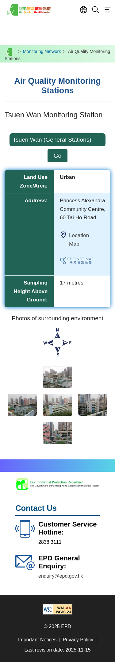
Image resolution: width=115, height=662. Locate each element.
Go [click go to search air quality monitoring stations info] (58, 155)
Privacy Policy (78, 639)
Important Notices (37, 639)
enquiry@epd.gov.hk (60, 576)
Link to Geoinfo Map (83, 261)
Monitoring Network (42, 51)
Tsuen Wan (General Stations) (52, 139)
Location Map (79, 239)
